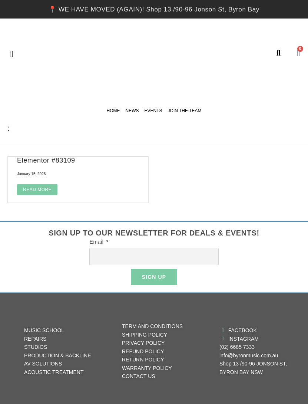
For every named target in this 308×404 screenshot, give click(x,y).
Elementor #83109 (46, 160)
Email (97, 242)
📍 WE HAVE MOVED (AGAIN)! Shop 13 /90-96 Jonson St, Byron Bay (154, 9)
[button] (11, 54)
